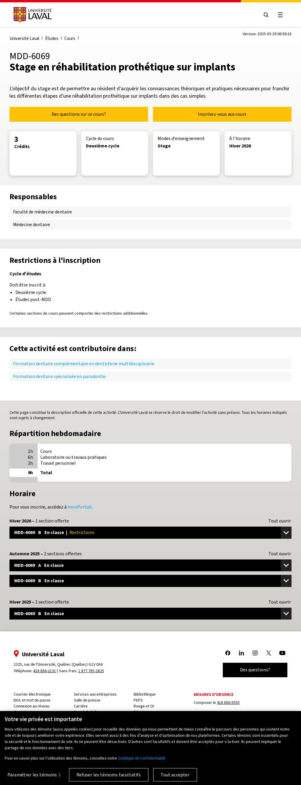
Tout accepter (175, 778)
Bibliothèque (145, 694)
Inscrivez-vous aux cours (222, 114)
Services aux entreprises (95, 694)
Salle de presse (87, 700)
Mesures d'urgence (213, 694)
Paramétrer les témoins (32, 778)
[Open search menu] (266, 15)
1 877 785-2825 (91, 671)
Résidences (144, 712)
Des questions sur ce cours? (79, 114)
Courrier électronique (32, 694)
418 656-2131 (44, 671)
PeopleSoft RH (86, 712)
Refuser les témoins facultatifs (108, 778)
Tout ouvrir (279, 521)
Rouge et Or (144, 706)
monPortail (80, 507)
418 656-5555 (228, 702)
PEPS (138, 700)
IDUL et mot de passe (32, 700)
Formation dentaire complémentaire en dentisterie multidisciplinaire (83, 364)
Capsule (21, 712)
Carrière (81, 706)
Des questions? (255, 670)
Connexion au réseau (31, 706)
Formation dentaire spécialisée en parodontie (59, 376)
